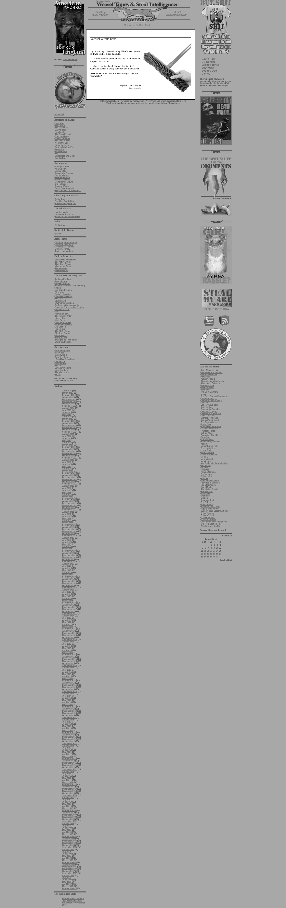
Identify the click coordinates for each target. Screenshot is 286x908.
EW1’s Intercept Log (64, 303)
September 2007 (69, 873)
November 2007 (69, 869)
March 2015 (67, 678)
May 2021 (66, 518)
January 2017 (68, 631)
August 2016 (68, 642)
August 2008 (68, 849)
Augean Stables (62, 283)
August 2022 (68, 486)
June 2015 (67, 672)
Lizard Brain (206, 450)
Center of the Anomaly (211, 401)
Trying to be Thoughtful (66, 340)
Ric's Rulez (60, 329)
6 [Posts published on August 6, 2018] (205, 548)
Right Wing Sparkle (210, 489)
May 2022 (66, 492)
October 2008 (68, 845)
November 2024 (69, 427)
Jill (56, 312)
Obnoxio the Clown (64, 182)
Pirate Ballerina (62, 145)
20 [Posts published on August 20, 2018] (205, 554)
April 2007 (67, 884)
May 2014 (66, 700)
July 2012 (66, 748)
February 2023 (69, 473)
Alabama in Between (210, 383)
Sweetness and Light (64, 156)
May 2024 (66, 440)
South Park (208, 58)
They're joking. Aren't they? (68, 190)
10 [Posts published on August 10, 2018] (217, 548)
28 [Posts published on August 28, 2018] (208, 557)
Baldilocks (206, 390)
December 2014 (69, 685)
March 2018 (67, 601)
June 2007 (67, 880)
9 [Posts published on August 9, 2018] (214, 548)
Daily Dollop (206, 407)
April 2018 (67, 598)
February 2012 (69, 759)
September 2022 (69, 484)
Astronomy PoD (62, 351)
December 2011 (69, 763)
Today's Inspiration (64, 251)
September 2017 (69, 614)
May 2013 (66, 726)
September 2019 (69, 562)
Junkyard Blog (62, 136)
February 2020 (69, 551)
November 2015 (69, 661)
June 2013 (67, 724)
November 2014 (69, 687)
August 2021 (68, 512)
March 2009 (67, 834)
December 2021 (69, 503)
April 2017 (67, 624)
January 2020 (68, 553)
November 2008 (69, 843)
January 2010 (68, 813)
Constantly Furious (64, 173)
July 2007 (66, 878)
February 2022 (69, 499)
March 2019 (67, 575)
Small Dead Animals (64, 188)
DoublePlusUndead (210, 420)
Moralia (204, 457)
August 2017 (68, 616)
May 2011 (66, 778)
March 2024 (67, 445)
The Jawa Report (63, 134)
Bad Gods (59, 353)
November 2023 (69, 453)
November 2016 (69, 635)
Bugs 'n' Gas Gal (63, 294)
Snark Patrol (61, 335)
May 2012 (66, 752)
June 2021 (67, 516)
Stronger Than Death (210, 507)
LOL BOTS (60, 361)
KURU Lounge (207, 452)
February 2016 (69, 655)
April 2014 (67, 702)
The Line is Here (62, 141)
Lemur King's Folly (209, 446)
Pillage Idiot (206, 476)
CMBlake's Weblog (63, 296)
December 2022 (69, 477)
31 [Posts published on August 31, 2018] (217, 557)
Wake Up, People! (63, 342)
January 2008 (68, 865)
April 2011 (67, 780)
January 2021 (68, 527)
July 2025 (66, 410)
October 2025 (68, 404)
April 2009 (67, 832)
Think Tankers (207, 513)
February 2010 (69, 810)
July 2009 (66, 826)
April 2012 (67, 754)
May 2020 (66, 544)
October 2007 (68, 871)
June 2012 (67, 750)
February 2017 (69, 629)
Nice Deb (205, 470)
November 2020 (69, 531)
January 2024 (68, 449)
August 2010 (68, 797)
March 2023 (67, 471)
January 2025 (68, 423)
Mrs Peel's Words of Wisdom (214, 463)
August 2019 (68, 564)
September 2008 (69, 847)
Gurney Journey (62, 249)
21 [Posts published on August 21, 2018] (208, 554)
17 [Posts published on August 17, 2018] (217, 551)
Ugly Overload (61, 370)
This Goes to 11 (208, 517)
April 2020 (67, 546)
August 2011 (68, 772)
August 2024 (68, 434)
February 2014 (69, 707)
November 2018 (69, 583)
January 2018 (68, 605)
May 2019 (66, 570)
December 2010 (69, 789)
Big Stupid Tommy (63, 290)
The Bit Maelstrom (209, 392)
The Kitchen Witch (63, 316)
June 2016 (67, 646)
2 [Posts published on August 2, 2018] (214, 545)
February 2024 (69, 447)
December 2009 (69, 815)
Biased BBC (60, 171)
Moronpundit (207, 459)
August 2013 (68, 720)
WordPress (151, 101)
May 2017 (66, 622)
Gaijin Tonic (60, 199)
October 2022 (68, 482)
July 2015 (66, 670)
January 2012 (68, 761)
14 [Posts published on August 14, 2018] (208, 551)
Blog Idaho (60, 292)
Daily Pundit (60, 130)
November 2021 (69, 505)
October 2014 (68, 689)
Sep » (229, 559)
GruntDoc (205, 437)
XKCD (57, 374)
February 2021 (69, 525)
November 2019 (69, 557)
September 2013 (69, 717)
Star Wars (208, 67)
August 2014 (68, 694)
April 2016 (67, 650)
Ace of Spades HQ (209, 370)
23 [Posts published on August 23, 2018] (214, 554)
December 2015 (69, 659)
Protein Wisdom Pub (64, 147)
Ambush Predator (63, 279)
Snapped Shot (207, 500)
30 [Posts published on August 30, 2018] (214, 557)
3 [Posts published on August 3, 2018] (217, 545)
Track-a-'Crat (61, 338)
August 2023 (68, 460)
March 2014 (67, 704)
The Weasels (61, 268)
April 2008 (67, 858)
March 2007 (67, 886)
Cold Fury (59, 123)
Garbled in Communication (67, 305)
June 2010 (67, 802)
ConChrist (205, 403)
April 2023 (67, 469)
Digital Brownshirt (209, 418)
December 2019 (69, 555)
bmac (203, 394)
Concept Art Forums (64, 247)
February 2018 (69, 603)
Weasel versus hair (103, 39)
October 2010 (68, 793)
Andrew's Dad (207, 385)
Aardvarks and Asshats (212, 372)
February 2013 (69, 733)
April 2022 (67, 495)
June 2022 (67, 490)
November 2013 (69, 713)
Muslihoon (206, 465)
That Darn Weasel (63, 264)
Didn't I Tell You (208, 416)
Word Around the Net (210, 526)
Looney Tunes (210, 64)
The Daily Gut (61, 128)
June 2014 (67, 698)
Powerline (59, 149)
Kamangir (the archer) (65, 214)
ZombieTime (61, 158)
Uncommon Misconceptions (214, 522)
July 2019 (66, 566)
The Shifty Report (63, 331)
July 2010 (66, 800)
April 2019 (67, 572)
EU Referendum (62, 177)
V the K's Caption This (211, 524)
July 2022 (66, 488)
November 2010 (69, 791)
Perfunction (206, 474)
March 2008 (67, 860)
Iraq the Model (61, 212)
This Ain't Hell (207, 515)
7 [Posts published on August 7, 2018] (208, 548)
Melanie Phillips (62, 180)
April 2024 (67, 443)
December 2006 (74, 901)
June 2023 (67, 464)
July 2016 (66, 644)
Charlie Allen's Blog (64, 245)
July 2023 (66, 462)
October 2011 (68, 767)
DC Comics (208, 61)
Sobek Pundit (207, 504)
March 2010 (67, 808)
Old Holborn (60, 184)
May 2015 (66, 674)
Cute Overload (61, 357)
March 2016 (67, 652)
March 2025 (67, 419)
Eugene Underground (211, 426)
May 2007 (66, 882)
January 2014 (68, 709)
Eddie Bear (206, 424)
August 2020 (68, 538)
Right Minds (206, 487)
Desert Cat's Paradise (211, 413)
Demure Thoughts (209, 411)
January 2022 (68, 501)
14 (135, 88)
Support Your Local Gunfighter (215, 511)
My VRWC (205, 468)
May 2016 (66, 648)
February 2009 (69, 836)
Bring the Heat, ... (209, 398)
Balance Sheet (207, 388)
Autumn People (208, 379)
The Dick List (61, 299)
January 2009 (68, 839)
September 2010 (69, 795)
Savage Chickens (63, 368)
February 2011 (69, 784)
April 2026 (67, 391)
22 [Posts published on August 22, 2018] (211, 554)
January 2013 (68, 735)
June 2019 (67, 568)
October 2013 (68, 715)
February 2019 (69, 577)
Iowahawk (59, 132)
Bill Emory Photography (66, 242)
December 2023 (69, 451)
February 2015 (69, 681)
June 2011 (67, 776)
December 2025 (69, 399)
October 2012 (68, 741)
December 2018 (69, 581)
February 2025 (69, 421)
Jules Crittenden (62, 138)
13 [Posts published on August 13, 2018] (205, 551)
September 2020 (69, 536)
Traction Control (208, 520)
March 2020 (67, 549)
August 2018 (68, 590)
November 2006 (69, 903)
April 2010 (67, 806)
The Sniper (206, 502)
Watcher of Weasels (64, 266)
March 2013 (67, 730)
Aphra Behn (60, 169)
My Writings (60, 225)
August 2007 (68, 875)
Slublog (204, 498)
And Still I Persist (209, 375)
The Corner (60, 126)
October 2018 (68, 585)
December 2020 (69, 529)
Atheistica (205, 377)
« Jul (222, 559)
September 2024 (69, 432)
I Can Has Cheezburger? (66, 359)
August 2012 (68, 746)
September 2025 (69, 406)
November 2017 (69, 609)
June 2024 (67, 438)
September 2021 (69, 510)
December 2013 (69, 711)
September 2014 (69, 691)
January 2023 (68, 475)
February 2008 (69, 862)
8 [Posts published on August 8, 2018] (211, 548)
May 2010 (66, 804)
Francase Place (208, 431)
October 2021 (68, 508)
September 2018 (69, 588)
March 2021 (67, 523)
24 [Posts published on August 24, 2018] (217, 554)
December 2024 (69, 425)
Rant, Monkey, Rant (210, 481)
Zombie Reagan (70, 59)
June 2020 (67, 542)
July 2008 (66, 852)
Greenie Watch (62, 186)
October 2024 (68, 430)
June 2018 (67, 594)
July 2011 (66, 774)
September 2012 (69, 743)
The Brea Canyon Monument (214, 396)
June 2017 (67, 620)
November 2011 (69, 765)
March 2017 (67, 627)
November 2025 (69, 401)
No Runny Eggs (62, 143)
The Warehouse (62, 372)
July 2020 (66, 540)
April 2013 (67, 728)
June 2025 (67, 412)
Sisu (57, 154)
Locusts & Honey (209, 455)
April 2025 (67, 417)
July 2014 (66, 696)
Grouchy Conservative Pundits (69, 307)
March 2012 (67, 756)
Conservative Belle (209, 405)
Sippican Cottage (63, 333)
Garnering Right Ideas (211, 435)
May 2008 (66, 856)
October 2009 (68, 819)
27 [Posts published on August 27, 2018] (205, 557)
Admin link (59, 114)
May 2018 (66, 596)
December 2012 (69, 737)
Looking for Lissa (63, 322)
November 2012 (69, 739)
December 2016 (69, 633)
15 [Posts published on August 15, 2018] (211, 551)
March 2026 (67, 393)
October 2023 (68, 456)
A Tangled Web (62, 167)
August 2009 (68, 823)
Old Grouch (60, 327)
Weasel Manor (61, 270)
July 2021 (66, 514)
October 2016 (68, 637)
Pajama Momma (208, 472)
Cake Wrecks (61, 355)
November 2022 (69, 479)
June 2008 (67, 854)
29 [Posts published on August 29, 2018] (211, 557)
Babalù (58, 234)
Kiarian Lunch (61, 314)
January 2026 (68, 397)
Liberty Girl (60, 318)
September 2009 (69, 821)
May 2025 (66, 414)
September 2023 (69, 458)
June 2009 (67, 828)
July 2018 (66, 592)
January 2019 (68, 579)
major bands (217, 83)
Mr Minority (206, 461)
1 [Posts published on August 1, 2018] (211, 545)
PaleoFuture (60, 364)
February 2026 (69, 395)
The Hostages (207, 439)
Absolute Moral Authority (212, 381)
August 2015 (68, 668)
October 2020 (68, 533)
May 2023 (66, 466)
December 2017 (69, 607)
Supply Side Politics (210, 509)
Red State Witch (208, 485)
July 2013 (66, 722)
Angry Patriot (61, 281)
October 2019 (68, 559)
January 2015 (68, 683)
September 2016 (69, 640)
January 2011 (68, 787)
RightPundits (61, 151)
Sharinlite (205, 496)
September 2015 (69, 665)
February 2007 (69, 888)
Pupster (204, 478)
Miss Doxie (60, 320)
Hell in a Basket (62, 309)
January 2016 (68, 657)
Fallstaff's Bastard (209, 429)
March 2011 (67, 782)
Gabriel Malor (207, 433)
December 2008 (69, 841)
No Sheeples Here (63, 325)
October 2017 (68, 611)
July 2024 (66, 436)
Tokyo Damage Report (65, 203)
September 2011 (69, 769)
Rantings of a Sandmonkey (67, 216)
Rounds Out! (207, 491)
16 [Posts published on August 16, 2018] (214, 551)
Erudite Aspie (61, 301)
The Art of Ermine (63, 262)
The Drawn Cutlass (209, 422)
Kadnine (204, 444)
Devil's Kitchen (62, 175)
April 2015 (67, 676)
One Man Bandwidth (64, 201)
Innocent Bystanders (210, 442)
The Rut (58, 366)
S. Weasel (205, 494)
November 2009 (69, 817)
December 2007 (69, 867)
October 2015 (68, 663)
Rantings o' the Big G (211, 483)
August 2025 (68, 408)
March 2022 (67, 497)
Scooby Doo (209, 70)
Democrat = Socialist (210, 409)
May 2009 (66, 830)
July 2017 (66, 618)
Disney (206, 73)
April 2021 (67, 521)
